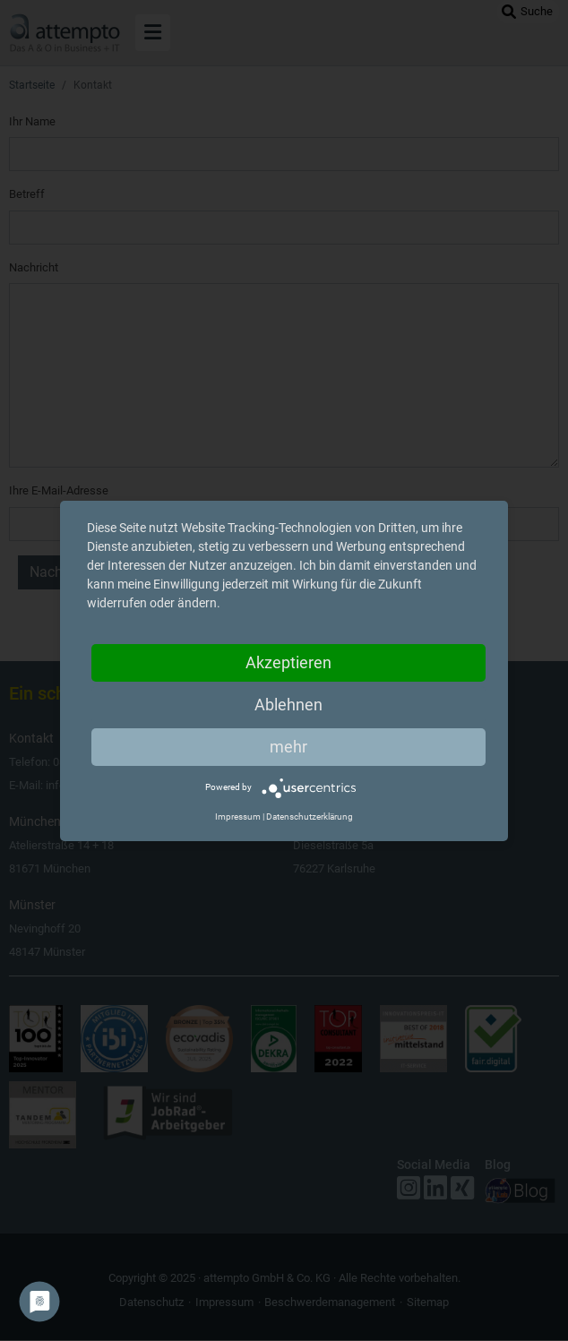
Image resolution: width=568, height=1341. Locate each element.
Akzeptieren (288, 662)
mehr (288, 746)
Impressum (238, 816)
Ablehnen (288, 704)
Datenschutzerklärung (309, 816)
